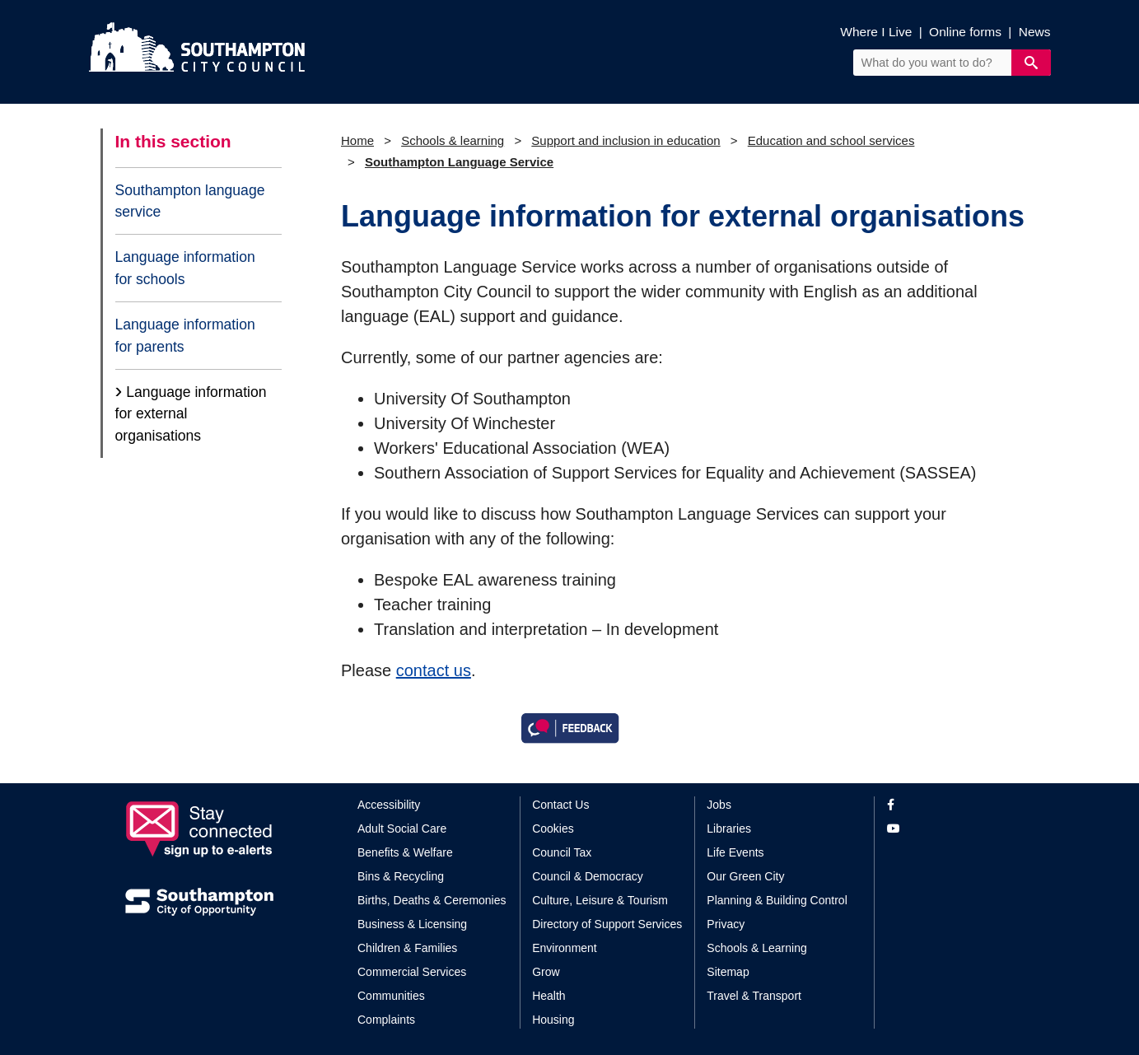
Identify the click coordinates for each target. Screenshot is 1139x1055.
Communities (391, 995)
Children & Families (407, 948)
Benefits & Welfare (405, 852)
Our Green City (745, 876)
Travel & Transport (754, 995)
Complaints (386, 1019)
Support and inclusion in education (625, 140)
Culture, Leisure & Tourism (600, 900)
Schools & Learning (756, 948)
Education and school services (831, 140)
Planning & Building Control (777, 900)
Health (548, 995)
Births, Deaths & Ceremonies (431, 900)
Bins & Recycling (400, 876)
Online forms (965, 32)
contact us (433, 670)
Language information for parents (185, 335)
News (1035, 32)
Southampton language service (190, 201)
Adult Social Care (401, 828)
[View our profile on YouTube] (951, 829)
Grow (545, 971)
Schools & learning (452, 140)
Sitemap (728, 971)
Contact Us (560, 804)
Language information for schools (185, 268)
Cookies (553, 828)
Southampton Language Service (459, 162)
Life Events (735, 852)
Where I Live (876, 32)
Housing (553, 1019)
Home (357, 140)
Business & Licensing (412, 924)
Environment (564, 948)
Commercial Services (411, 971)
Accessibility (388, 804)
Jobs (719, 804)
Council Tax (561, 852)
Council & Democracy (587, 876)
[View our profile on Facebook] (951, 805)
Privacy (726, 924)
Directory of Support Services (607, 924)
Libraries (729, 828)
